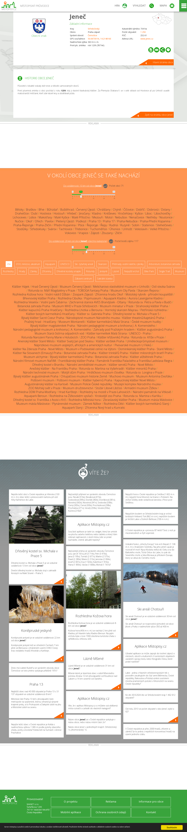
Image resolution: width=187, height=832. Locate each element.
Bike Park (149, 271)
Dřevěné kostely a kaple (69, 271)
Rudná (113, 225)
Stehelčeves (164, 225)
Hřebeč (72, 213)
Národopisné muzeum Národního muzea (93, 318)
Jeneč (78, 16)
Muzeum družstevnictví (78, 388)
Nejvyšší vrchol (131, 271)
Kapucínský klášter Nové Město (135, 380)
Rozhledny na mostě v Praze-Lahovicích (105, 392)
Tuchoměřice (98, 229)
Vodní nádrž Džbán (57, 294)
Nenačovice (136, 217)
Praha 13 (94, 221)
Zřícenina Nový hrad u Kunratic (105, 407)
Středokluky (38, 229)
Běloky (19, 209)
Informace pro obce (151, 801)
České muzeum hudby (146, 322)
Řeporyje (92, 225)
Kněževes (110, 213)
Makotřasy (45, 217)
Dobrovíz (153, 209)
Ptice (81, 225)
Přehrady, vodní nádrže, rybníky (128, 264)
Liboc (148, 213)
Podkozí (81, 221)
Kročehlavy (125, 213)
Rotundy (90, 271)
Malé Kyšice (61, 217)
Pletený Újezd (65, 221)
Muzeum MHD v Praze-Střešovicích (74, 306)
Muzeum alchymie (36, 357)
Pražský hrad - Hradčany (40, 322)
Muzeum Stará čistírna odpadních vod (59, 333)
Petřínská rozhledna (153, 310)
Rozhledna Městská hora (85, 400)
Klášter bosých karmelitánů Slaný (147, 404)
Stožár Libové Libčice (108, 388)
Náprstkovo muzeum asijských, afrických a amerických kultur (73, 345)
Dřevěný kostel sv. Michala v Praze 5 (136, 314)
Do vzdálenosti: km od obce (82, 185)
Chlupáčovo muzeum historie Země (84, 376)
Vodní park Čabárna (54, 302)
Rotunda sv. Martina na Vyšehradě (101, 368)
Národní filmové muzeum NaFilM (34, 361)
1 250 (143, 32)
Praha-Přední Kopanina (155, 221)
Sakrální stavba (104, 278)
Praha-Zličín (43, 225)
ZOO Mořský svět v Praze (44, 388)
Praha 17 (109, 221)
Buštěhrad (67, 209)
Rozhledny (8, 271)
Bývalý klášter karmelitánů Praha (71, 357)
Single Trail (164, 271)
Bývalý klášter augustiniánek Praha (35, 376)
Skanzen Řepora (148, 290)
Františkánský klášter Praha (76, 361)
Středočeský (93, 28)
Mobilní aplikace (71, 812)
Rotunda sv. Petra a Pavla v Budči (149, 302)
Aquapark (50, 264)
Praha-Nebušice (127, 221)
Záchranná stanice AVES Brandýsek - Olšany (97, 302)
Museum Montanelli (72, 322)
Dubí (34, 213)
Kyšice (139, 213)
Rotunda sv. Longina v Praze (144, 372)
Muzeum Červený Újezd (75, 287)
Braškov (31, 209)
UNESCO (65, 264)
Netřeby (152, 217)
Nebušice (121, 217)
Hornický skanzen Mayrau (121, 310)
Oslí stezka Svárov (163, 287)
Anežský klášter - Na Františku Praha (53, 368)
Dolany (165, 209)
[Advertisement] (93, 146)
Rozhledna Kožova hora (28, 294)
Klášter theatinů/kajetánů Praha (143, 318)
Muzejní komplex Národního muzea (137, 384)
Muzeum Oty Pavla (123, 290)
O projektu (70, 801)
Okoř (29, 221)
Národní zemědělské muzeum (86, 365)
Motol (109, 217)
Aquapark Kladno (115, 298)
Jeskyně (103, 271)
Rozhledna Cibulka (70, 298)
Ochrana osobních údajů (111, 812)
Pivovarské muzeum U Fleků (133, 345)
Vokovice (70, 233)
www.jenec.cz (146, 38)
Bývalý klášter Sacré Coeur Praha (42, 318)
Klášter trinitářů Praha (113, 353)
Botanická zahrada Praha (33, 306)
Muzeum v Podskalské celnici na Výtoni (91, 349)
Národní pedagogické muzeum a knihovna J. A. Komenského (116, 326)
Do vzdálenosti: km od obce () (78, 241)
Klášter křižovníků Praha (113, 337)
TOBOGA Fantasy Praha (93, 290)
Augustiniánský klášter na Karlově (46, 384)
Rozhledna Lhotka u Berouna (83, 310)
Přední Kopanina (65, 225)
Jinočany (84, 213)
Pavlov (49, 221)
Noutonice (166, 217)
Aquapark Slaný (72, 407)
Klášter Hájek (20, 287)
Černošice (92, 35)
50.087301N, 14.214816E (99, 38)
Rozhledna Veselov (26, 302)
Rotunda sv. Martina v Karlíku (142, 396)
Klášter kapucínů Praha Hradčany (40, 310)
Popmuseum (92, 298)
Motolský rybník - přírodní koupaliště (149, 294)
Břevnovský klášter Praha (39, 298)
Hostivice (45, 213)
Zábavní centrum (83, 278)
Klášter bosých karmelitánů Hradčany (50, 314)
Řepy (103, 225)
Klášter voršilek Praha (110, 341)
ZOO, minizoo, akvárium (28, 264)
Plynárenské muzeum (66, 404)
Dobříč (140, 209)
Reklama (111, 801)
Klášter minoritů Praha (141, 368)
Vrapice (83, 233)
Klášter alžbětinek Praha (146, 357)
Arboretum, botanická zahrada (164, 264)
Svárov (52, 229)
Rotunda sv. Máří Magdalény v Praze (51, 290)
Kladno (96, 213)
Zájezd (95, 233)
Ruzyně (125, 225)
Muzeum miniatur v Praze (116, 306)
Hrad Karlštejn (68, 392)
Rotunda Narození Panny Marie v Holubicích (49, 337)
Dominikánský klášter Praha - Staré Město (145, 349)
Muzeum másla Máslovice (155, 400)
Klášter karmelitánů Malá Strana (108, 322)
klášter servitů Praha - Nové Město (131, 365)
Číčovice (128, 209)
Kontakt (151, 812)
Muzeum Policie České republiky (91, 384)
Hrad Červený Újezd (44, 287)
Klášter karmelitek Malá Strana (107, 333)
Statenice (148, 225)
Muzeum (179, 271)
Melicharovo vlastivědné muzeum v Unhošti (121, 287)
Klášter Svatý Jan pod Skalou (75, 341)
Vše (9, 264)
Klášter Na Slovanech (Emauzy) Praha (37, 353)
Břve (41, 209)
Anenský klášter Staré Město (36, 341)
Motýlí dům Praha (73, 372)
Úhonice (114, 229)
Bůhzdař (52, 209)
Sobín (135, 225)
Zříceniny (46, 271)
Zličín (118, 233)
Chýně (117, 209)
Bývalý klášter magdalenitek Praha (52, 326)
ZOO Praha (87, 337)
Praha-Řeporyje (23, 225)
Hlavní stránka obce (163, 62)
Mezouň (97, 217)
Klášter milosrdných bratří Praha (151, 353)
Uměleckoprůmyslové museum (147, 341)
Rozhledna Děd (114, 404)
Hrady (22, 271)
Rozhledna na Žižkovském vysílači (71, 396)
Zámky (33, 271)
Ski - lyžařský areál (84, 264)
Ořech (39, 221)
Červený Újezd (85, 209)
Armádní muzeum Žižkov (140, 388)
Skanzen (102, 264)
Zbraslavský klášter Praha (119, 400)
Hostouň (59, 213)
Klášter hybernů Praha (97, 380)
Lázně (116, 271)
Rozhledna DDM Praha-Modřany (35, 392)
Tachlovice (65, 229)
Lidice (32, 217)
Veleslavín (141, 229)
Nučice (19, 221)
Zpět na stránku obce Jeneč (159, 114)
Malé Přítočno (81, 217)
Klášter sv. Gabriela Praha (94, 314)
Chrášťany (103, 209)
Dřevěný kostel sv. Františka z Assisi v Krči (39, 400)
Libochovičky (162, 213)
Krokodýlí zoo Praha (108, 396)
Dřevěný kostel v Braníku (48, 365)
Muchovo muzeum (122, 376)
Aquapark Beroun (35, 396)
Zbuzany (107, 233)
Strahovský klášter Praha (152, 306)
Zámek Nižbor (92, 404)
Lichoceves (19, 217)
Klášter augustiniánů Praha (154, 329)
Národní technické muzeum (41, 372)
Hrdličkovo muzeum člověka (105, 372)
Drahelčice (22, 213)
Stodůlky (22, 229)
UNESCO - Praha (140, 333)
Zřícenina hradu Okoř (109, 294)
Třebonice (81, 229)
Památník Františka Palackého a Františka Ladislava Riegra (134, 361)
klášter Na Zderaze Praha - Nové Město (38, 349)
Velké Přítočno (159, 229)
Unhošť (127, 229)
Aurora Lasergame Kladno (146, 298)
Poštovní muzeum (42, 380)
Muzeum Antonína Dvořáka (154, 376)
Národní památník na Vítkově (152, 392)
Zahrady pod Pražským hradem (114, 329)
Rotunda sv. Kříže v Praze (147, 337)
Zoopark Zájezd (83, 294)
